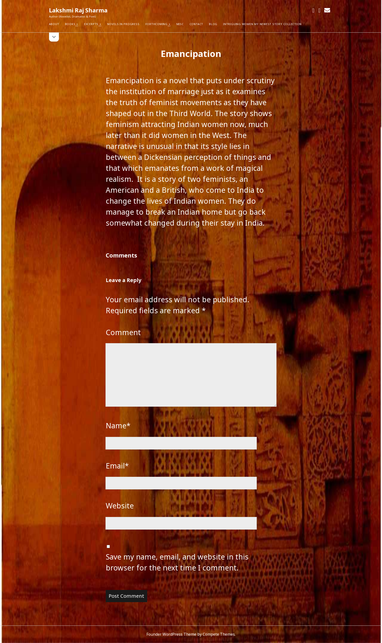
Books (70, 24)
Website (120, 506)
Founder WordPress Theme (171, 634)
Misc (180, 24)
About (54, 24)
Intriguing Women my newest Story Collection (262, 24)
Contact (196, 24)
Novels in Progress (123, 24)
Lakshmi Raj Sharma (78, 10)
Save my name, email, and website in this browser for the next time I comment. (177, 562)
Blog (213, 24)
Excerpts (91, 24)
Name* (118, 426)
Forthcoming (156, 24)
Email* (117, 466)
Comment (123, 332)
